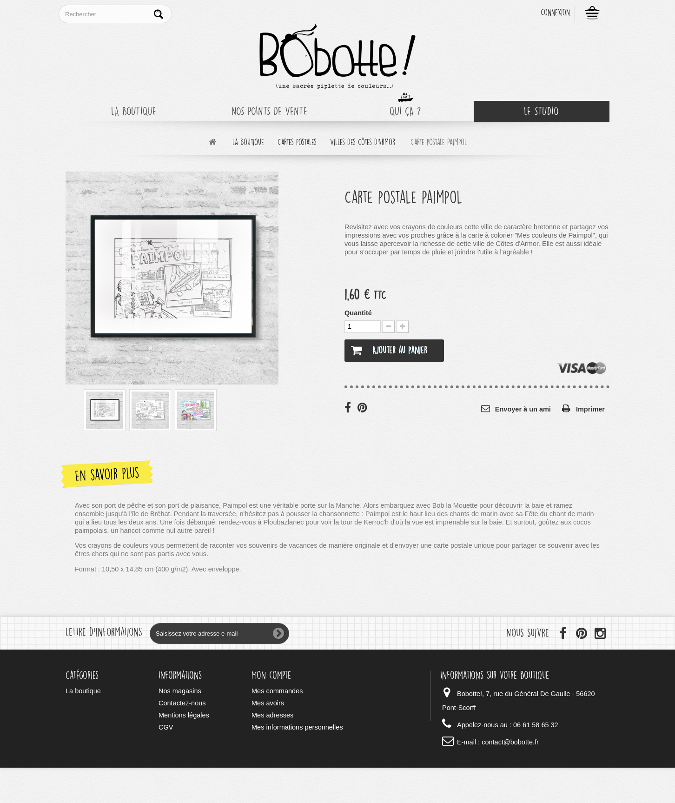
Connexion (555, 12)
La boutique (133, 111)
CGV (166, 727)
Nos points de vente (269, 111)
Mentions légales (184, 715)
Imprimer (590, 409)
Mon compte (271, 675)
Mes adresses (272, 715)
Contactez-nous (182, 703)
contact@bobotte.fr (510, 742)
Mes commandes (277, 691)
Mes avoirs (267, 703)
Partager (350, 407)
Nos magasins (180, 691)
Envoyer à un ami (523, 409)
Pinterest (363, 407)
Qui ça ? (405, 111)
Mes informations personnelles (297, 727)
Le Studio (541, 111)
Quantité (358, 313)
